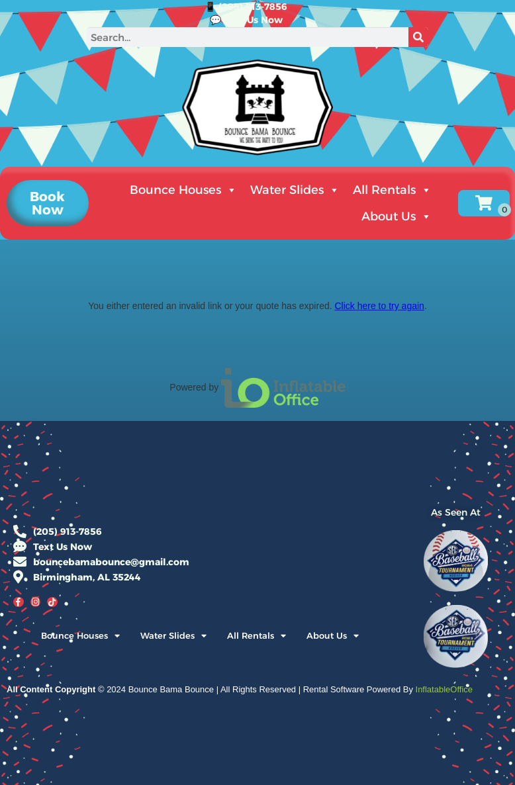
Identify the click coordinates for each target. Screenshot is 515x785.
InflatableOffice (444, 689)
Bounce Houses (183, 190)
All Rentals (392, 190)
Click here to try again (379, 305)
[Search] (418, 37)
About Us (396, 216)
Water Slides (295, 190)
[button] (48, 203)
